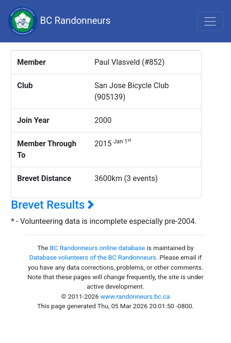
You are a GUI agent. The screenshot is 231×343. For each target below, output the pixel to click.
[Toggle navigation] (210, 21)
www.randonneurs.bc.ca (135, 296)
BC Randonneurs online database (97, 248)
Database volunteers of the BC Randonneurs (93, 257)
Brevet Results (52, 205)
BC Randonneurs (59, 21)
